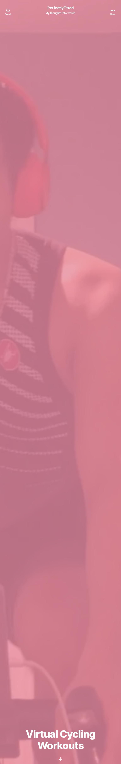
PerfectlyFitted (60, 8)
